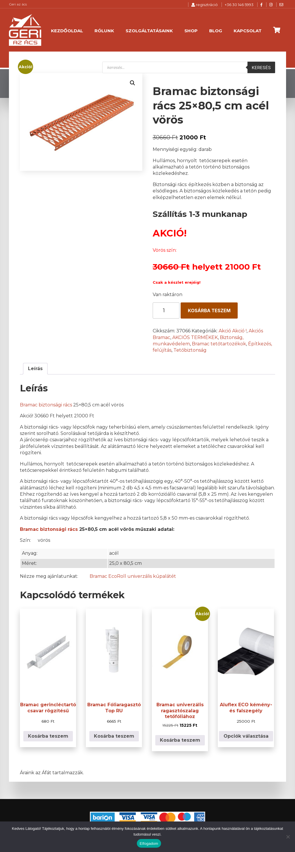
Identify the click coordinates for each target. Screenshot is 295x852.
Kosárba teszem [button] (48, 736)
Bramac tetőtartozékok (219, 344)
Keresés (261, 67)
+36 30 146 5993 (239, 4)
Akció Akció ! (233, 331)
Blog (215, 30)
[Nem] (288, 837)
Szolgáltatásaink (149, 30)
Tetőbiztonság (190, 350)
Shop (191, 30)
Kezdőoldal (67, 30)
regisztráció (204, 4)
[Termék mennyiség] (166, 310)
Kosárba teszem (209, 310)
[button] (132, 83)
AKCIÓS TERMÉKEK (195, 337)
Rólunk (104, 30)
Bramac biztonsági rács (46, 405)
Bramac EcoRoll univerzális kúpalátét (133, 576)
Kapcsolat (248, 30)
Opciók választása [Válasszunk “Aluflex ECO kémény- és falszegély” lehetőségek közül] (246, 736)
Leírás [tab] (35, 368)
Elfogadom (149, 843)
